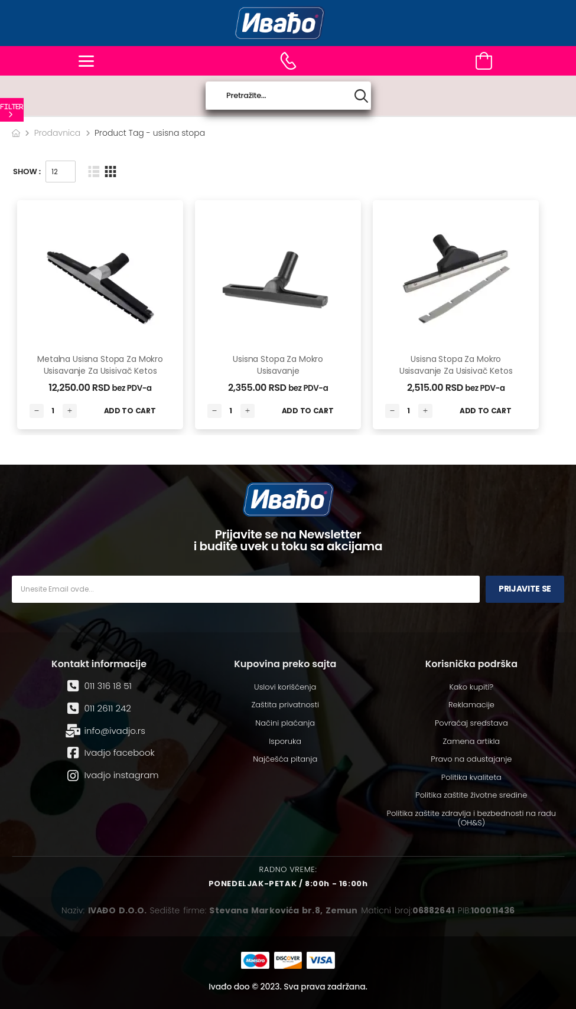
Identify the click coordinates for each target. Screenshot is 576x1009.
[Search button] (361, 95)
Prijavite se (525, 589)
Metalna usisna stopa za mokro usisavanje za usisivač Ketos (100, 365)
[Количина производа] (53, 411)
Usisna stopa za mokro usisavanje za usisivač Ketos (456, 365)
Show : (27, 171)
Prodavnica (57, 133)
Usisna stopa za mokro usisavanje (278, 365)
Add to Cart (130, 411)
